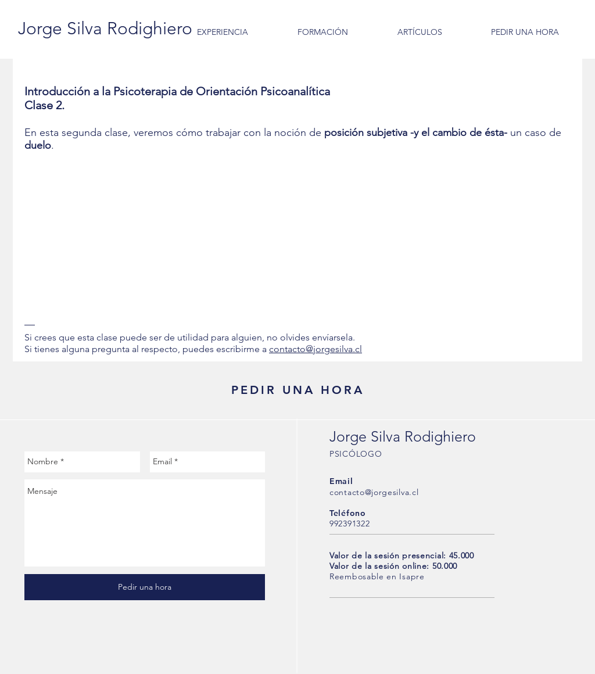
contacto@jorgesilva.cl (315, 348)
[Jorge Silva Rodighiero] (104, 28)
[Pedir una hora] (144, 587)
